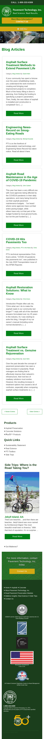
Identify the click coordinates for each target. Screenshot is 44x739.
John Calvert (27, 185)
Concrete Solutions (12, 431)
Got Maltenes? (11, 547)
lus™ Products (12, 434)
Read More (19, 113)
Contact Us (22, 571)
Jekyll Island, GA (14, 517)
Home (7, 588)
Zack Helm (26, 359)
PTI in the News (26, 248)
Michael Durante (28, 139)
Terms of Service (10, 732)
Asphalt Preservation (13, 428)
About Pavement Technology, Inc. (17, 590)
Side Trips (9, 455)
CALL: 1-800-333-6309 (22, 2)
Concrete (22, 588)
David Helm (26, 74)
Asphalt (14, 588)
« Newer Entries (9, 411)
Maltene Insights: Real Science (16, 596)
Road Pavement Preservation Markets (19, 593)
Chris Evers (26, 299)
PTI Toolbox (9, 452)
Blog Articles (16, 74)
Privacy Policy (35, 730)
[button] (23, 29)
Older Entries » (35, 411)
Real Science (10, 448)
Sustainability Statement (15, 445)
